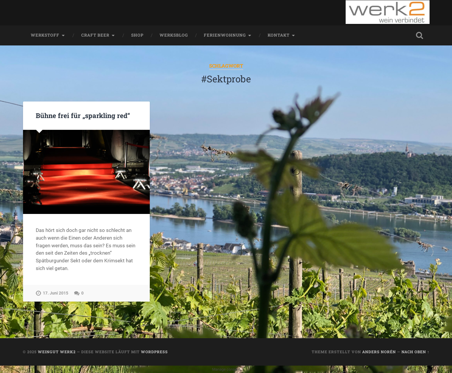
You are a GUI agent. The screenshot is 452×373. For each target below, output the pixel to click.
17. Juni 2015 (55, 293)
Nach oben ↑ (415, 351)
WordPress (154, 351)
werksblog (174, 35)
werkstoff (45, 35)
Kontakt (279, 35)
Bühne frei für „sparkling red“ (83, 115)
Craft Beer (95, 35)
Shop (137, 35)
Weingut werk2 (57, 351)
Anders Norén (379, 351)
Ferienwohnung (225, 35)
